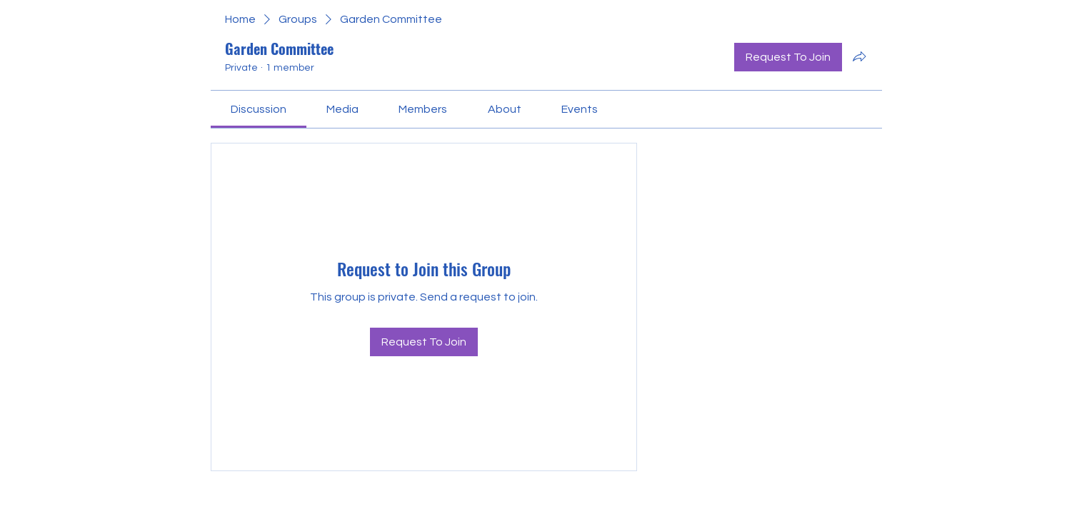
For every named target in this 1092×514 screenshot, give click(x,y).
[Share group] (859, 56)
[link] (258, 109)
